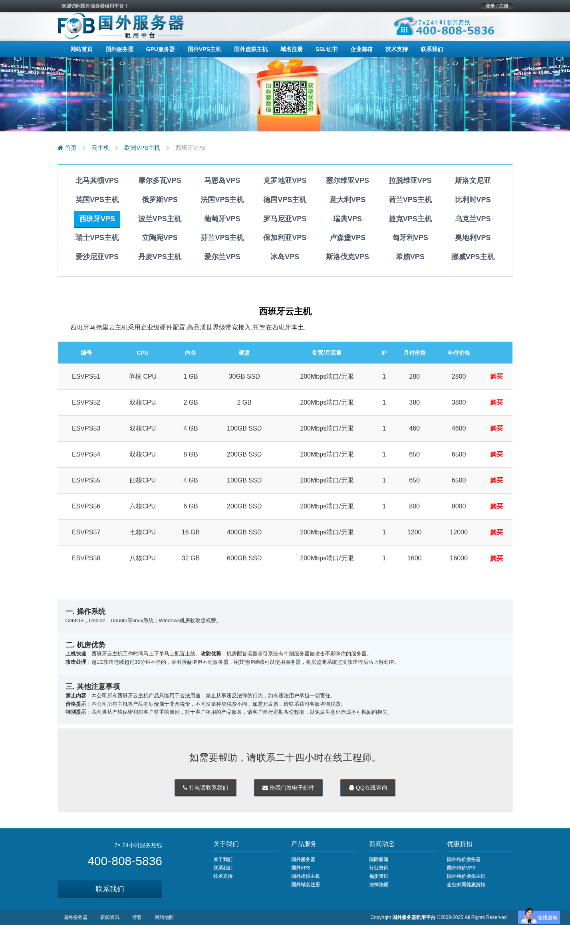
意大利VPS (347, 200)
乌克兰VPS (473, 219)
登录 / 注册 (496, 6)
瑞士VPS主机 (97, 238)
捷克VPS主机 (410, 219)
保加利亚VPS (284, 238)
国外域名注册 (305, 884)
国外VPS (300, 868)
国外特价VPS (461, 868)
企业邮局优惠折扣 (466, 884)
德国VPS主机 (284, 200)
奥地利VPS (473, 238)
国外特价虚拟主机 (466, 876)
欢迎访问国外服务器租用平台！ (95, 6)
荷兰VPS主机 (410, 200)
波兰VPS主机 (159, 219)
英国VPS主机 (97, 200)
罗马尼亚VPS (284, 219)
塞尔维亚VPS (347, 181)
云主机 (100, 147)
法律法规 (378, 884)
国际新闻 (378, 859)
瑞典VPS (347, 219)
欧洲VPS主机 (142, 147)
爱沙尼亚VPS (97, 257)
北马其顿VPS (97, 181)
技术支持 (222, 876)
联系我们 (109, 889)
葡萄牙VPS (222, 219)
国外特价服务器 (464, 859)
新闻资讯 (109, 917)
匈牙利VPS (410, 238)
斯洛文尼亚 (473, 181)
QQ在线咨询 (368, 787)
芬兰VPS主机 (222, 238)
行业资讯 (378, 868)
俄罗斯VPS (160, 200)
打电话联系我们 (205, 787)
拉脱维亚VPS (410, 181)
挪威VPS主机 (473, 257)
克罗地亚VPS (284, 181)
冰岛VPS (284, 257)
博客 (137, 917)
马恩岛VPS (222, 181)
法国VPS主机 (222, 200)
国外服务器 (303, 859)
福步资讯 (378, 876)
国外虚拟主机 (305, 876)
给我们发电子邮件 (288, 787)
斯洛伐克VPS (347, 257)
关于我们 (222, 859)
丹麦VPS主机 (159, 257)
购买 (496, 376)
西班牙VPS (97, 219)
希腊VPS (410, 257)
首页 (67, 147)
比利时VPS (473, 200)
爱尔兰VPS (222, 257)
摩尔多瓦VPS (159, 181)
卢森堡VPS (347, 238)
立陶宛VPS (160, 238)
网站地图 (164, 917)
